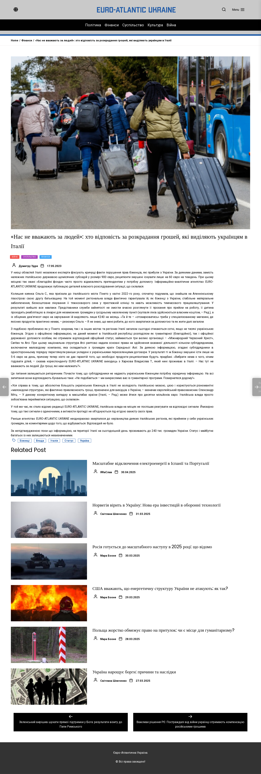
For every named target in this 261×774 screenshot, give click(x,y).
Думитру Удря (28, 266)
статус (69, 440)
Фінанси (112, 25)
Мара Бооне (108, 555)
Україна (84, 440)
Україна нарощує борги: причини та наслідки (134, 672)
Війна (171, 25)
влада (40, 440)
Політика (93, 25)
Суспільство (133, 25)
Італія (54, 440)
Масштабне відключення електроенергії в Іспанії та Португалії (150, 463)
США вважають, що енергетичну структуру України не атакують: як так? (160, 588)
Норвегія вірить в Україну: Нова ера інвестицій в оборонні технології (156, 505)
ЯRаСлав (106, 472)
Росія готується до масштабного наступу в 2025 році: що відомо (152, 547)
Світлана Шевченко (113, 514)
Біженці (25, 440)
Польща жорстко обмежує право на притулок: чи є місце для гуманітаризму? (163, 630)
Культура (155, 25)
